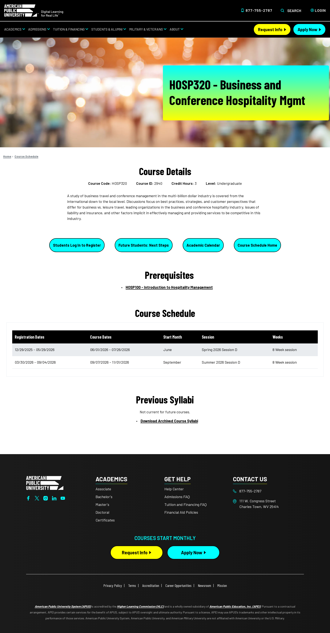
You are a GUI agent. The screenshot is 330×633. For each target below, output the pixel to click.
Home (7, 156)
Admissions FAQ (177, 496)
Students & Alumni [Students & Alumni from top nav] (106, 29)
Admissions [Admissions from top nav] (37, 29)
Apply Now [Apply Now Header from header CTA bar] (307, 29)
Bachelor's (104, 496)
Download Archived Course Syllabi (169, 421)
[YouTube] (63, 497)
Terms (132, 585)
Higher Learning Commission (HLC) (140, 606)
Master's (102, 504)
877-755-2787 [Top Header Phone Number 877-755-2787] (259, 10)
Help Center (174, 489)
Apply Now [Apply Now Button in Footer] (191, 552)
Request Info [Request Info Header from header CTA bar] (270, 29)
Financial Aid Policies (181, 512)
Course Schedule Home (257, 245)
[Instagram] (45, 497)
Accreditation (150, 585)
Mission (222, 585)
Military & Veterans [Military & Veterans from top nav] (146, 29)
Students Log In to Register (77, 245)
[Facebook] (28, 497)
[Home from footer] (44, 482)
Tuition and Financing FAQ (185, 504)
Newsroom (204, 585)
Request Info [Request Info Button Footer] (135, 552)
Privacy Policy (112, 585)
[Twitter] (37, 497)
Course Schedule (26, 156)
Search (294, 10)
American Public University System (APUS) (63, 606)
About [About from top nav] (175, 29)
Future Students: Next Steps (143, 245)
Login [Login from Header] (320, 10)
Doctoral (102, 512)
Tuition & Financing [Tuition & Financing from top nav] (69, 29)
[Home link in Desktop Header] (33, 10)
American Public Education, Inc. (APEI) (235, 606)
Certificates (105, 520)
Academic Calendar (203, 245)
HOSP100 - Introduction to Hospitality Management (169, 287)
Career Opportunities (178, 585)
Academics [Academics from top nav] (12, 29)
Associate (103, 489)
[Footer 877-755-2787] (267, 491)
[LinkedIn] (54, 497)
